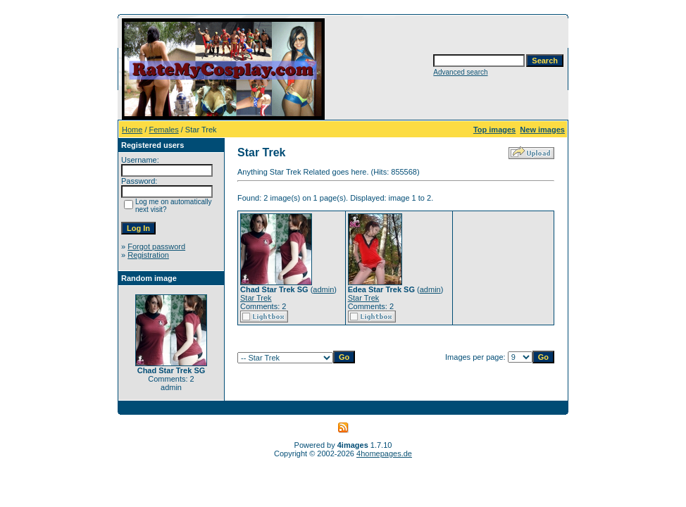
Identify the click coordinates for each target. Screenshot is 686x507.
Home (132, 129)
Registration (148, 255)
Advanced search (460, 72)
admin (323, 289)
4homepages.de (384, 453)
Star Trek (256, 298)
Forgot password (156, 246)
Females (164, 129)
